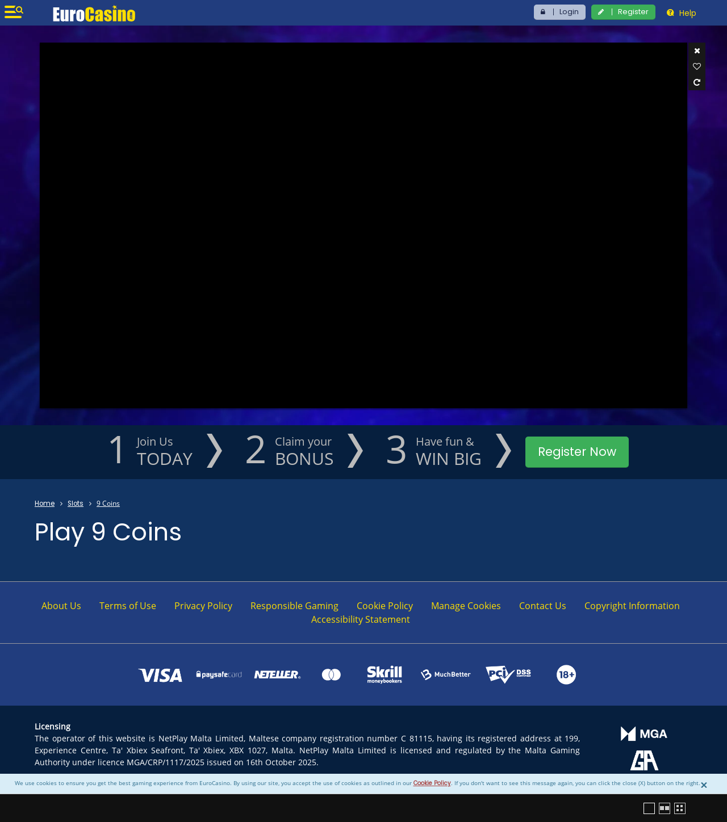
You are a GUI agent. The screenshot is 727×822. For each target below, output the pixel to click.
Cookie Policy (432, 783)
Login (569, 11)
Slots (75, 503)
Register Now (577, 451)
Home (45, 503)
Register (633, 11)
